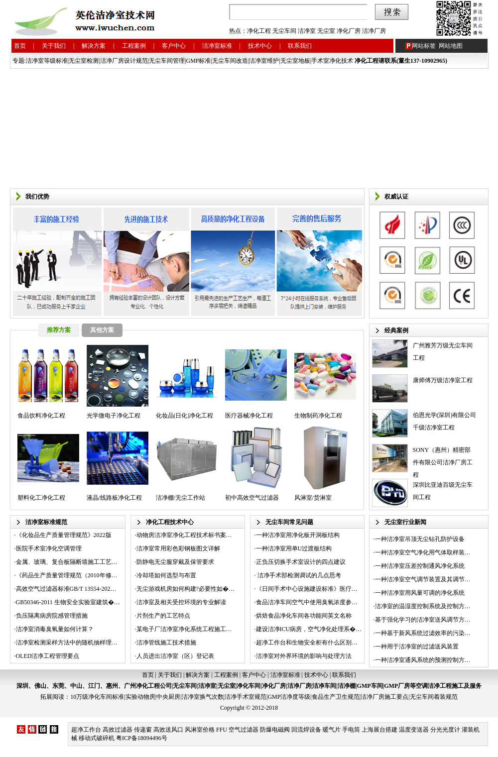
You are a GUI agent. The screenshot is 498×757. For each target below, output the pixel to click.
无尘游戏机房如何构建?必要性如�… (185, 588)
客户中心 (174, 45)
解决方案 (94, 45)
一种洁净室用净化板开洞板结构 (298, 535)
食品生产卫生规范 (336, 696)
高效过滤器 (117, 729)
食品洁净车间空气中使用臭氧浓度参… (307, 602)
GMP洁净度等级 (288, 696)
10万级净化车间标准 (97, 696)
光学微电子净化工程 (113, 415)
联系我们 (300, 45)
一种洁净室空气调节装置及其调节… (423, 579)
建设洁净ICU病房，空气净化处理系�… (309, 629)
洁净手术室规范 (245, 696)
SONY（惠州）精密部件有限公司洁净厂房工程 (443, 462)
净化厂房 (349, 30)
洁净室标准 (217, 45)
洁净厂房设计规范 (124, 60)
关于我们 (54, 45)
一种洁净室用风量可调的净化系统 (420, 592)
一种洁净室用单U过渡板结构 (294, 548)
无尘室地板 (295, 60)
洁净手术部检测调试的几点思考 (298, 575)
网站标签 (424, 45)
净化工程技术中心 (170, 522)
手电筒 (351, 729)
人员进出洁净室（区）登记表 (175, 655)
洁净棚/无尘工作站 (180, 497)
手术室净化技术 (332, 60)
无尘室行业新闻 (405, 522)
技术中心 (260, 45)
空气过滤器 (243, 729)
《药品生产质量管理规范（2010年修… (67, 575)
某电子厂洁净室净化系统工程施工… (184, 629)
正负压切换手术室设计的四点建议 (301, 561)
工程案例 (134, 45)
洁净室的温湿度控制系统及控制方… (423, 606)
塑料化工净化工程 (41, 497)
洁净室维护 (264, 60)
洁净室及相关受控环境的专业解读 (181, 602)
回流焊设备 (306, 729)
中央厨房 (168, 696)
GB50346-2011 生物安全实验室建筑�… (68, 602)
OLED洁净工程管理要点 (48, 655)
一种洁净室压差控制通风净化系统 (420, 565)
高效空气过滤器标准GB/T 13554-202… (66, 588)
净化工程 (259, 30)
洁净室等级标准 (47, 60)
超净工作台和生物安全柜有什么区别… (307, 642)
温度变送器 (414, 729)
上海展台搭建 (379, 729)
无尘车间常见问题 (289, 522)
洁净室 (307, 30)
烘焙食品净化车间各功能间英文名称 (304, 615)
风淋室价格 (200, 729)
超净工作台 (86, 729)
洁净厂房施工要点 (384, 696)
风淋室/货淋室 (313, 497)
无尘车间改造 (230, 60)
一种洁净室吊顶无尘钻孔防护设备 (420, 539)
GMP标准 (198, 60)
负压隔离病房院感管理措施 (52, 615)
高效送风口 (168, 729)
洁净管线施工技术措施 (166, 642)
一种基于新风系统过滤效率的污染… (423, 633)
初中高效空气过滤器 (252, 497)
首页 (20, 45)
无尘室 (326, 30)
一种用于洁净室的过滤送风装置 (417, 646)
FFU (221, 729)
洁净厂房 (374, 30)
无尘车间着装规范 (434, 696)
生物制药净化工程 (318, 415)
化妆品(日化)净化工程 (185, 415)
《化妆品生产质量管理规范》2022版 (64, 535)
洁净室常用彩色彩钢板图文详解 (178, 548)
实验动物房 (140, 696)
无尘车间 (284, 30)
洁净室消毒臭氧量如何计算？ (55, 629)
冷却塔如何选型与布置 (166, 575)
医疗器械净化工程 (249, 415)
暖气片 (332, 729)
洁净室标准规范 (46, 522)
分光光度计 (445, 729)
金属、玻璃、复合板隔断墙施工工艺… (67, 561)
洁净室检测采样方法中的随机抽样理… (67, 642)
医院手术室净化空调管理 (49, 548)
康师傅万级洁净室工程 (443, 380)
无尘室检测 (84, 60)
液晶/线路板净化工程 (114, 497)
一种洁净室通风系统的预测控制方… (423, 659)
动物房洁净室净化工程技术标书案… (184, 535)
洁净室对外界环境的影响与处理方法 (304, 655)
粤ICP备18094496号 (141, 738)
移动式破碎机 (97, 738)
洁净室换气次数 (203, 696)
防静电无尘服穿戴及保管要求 (175, 561)
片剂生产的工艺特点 (163, 615)
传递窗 (143, 729)
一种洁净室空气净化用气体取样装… (423, 552)
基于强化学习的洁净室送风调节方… (423, 619)
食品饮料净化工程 (41, 415)
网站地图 (451, 45)
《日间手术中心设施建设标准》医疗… (307, 588)
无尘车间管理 (167, 60)
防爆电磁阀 (275, 729)
